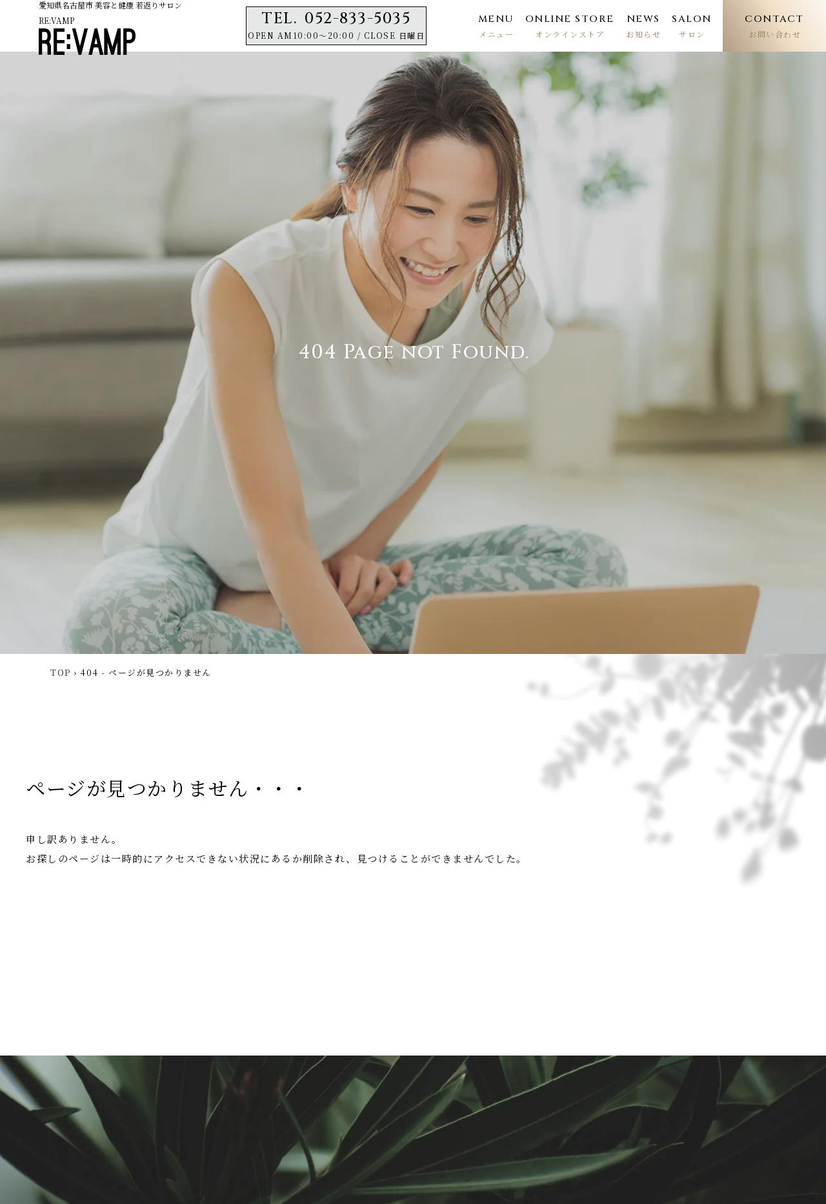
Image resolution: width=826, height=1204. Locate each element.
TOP (60, 672)
